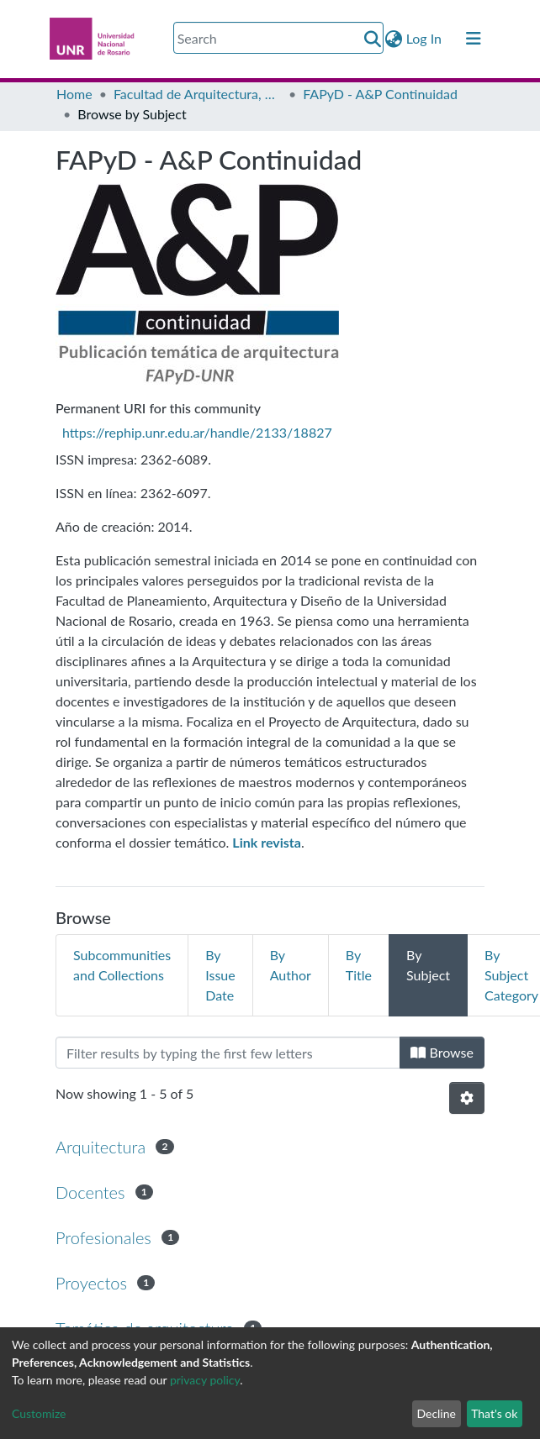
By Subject (428, 965)
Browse (442, 1052)
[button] (394, 39)
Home (74, 94)
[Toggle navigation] (473, 38)
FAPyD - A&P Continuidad (380, 94)
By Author (290, 965)
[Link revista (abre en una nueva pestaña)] (266, 842)
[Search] (278, 38)
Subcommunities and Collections (122, 965)
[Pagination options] (466, 1098)
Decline (436, 1413)
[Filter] (228, 1053)
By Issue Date (220, 975)
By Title (359, 965)
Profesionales (103, 1237)
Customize (39, 1413)
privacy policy (205, 1380)
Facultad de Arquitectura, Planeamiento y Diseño (198, 94)
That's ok (494, 1413)
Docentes (90, 1192)
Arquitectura (101, 1147)
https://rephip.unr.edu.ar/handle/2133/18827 (197, 432)
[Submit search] (373, 39)
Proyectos (91, 1283)
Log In (424, 38)
